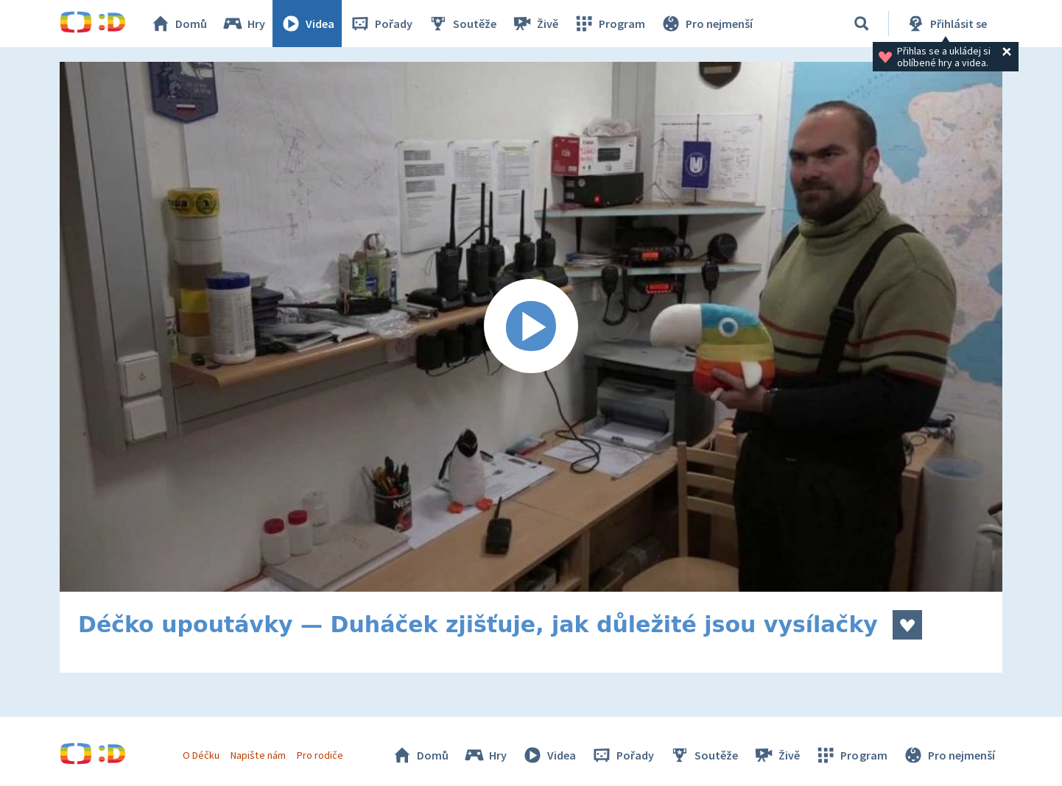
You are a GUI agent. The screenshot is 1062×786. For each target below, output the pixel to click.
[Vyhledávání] (861, 23)
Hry (243, 24)
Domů (178, 24)
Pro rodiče (320, 755)
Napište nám (258, 755)
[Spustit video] (531, 327)
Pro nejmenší (706, 24)
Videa (307, 24)
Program (609, 24)
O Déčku (201, 755)
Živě (534, 24)
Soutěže (461, 24)
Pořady (380, 24)
